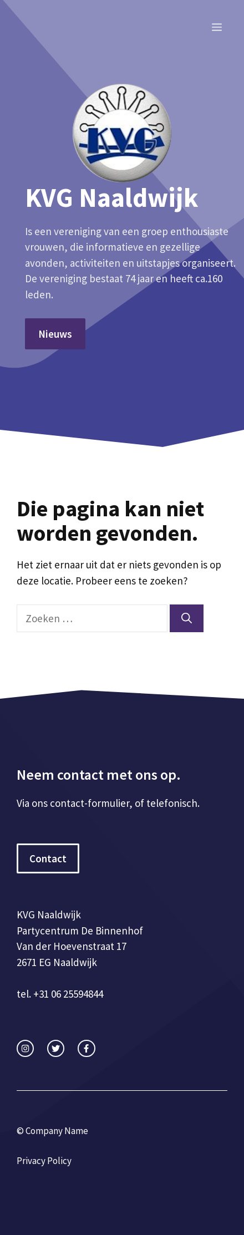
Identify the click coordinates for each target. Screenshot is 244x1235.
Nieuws (55, 333)
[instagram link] (25, 1048)
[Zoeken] (187, 618)
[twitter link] (55, 1048)
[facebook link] (86, 1048)
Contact (48, 858)
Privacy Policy (44, 1161)
